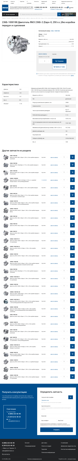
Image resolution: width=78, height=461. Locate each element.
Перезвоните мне (38, 9)
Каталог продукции (10, 14)
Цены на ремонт (54, 2)
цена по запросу (43, 54)
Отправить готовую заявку (56, 9)
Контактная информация (68, 449)
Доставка (5, 1)
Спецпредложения (30, 446)
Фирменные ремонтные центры (66, 2)
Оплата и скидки (13, 2)
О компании (29, 2)
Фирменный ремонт (44, 2)
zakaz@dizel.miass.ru (14, 421)
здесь (72, 75)
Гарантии (22, 1)
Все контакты (6, 454)
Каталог (27, 443)
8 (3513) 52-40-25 (14, 417)
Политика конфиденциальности (34, 459)
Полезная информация (48, 452)
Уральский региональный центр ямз (5, 8)
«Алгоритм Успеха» (71, 459)
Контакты (36, 1)
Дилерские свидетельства (68, 446)
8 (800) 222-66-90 (41, 7)
